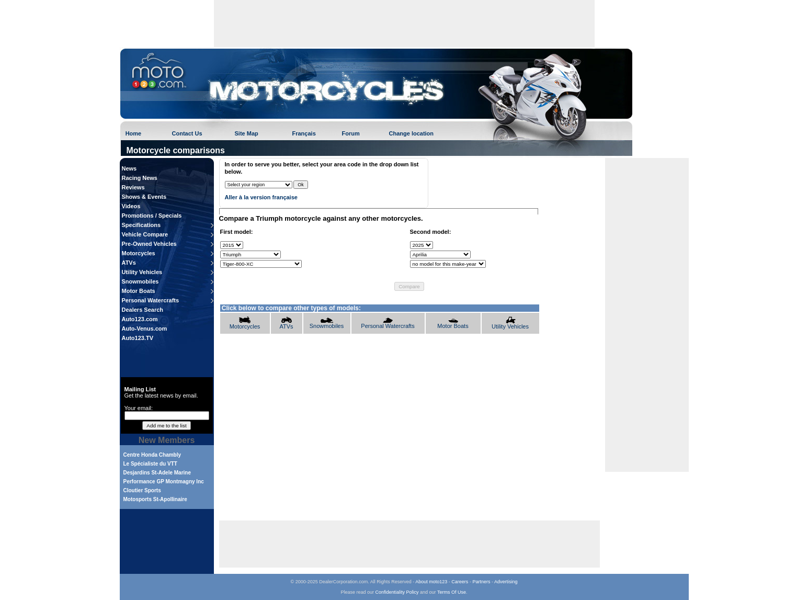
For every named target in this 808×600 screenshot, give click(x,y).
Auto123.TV (138, 338)
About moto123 (431, 581)
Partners (481, 581)
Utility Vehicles (142, 272)
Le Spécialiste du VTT (150, 464)
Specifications (141, 225)
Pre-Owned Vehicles (149, 244)
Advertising (506, 581)
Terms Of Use (451, 592)
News (129, 168)
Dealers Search (143, 310)
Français (304, 133)
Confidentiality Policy (397, 592)
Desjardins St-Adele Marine (157, 473)
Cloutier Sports (142, 490)
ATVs (129, 262)
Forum (351, 133)
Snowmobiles (140, 281)
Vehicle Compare (145, 234)
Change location (411, 133)
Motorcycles (138, 253)
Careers (459, 581)
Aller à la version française (261, 197)
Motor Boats (138, 291)
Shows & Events (144, 197)
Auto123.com (140, 319)
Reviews (133, 187)
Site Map (246, 133)
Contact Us (187, 133)
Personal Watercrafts (150, 300)
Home (134, 133)
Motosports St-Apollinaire (155, 499)
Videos (131, 206)
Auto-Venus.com (144, 328)
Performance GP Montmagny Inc (163, 481)
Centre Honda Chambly (152, 455)
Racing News (139, 178)
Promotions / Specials (152, 215)
